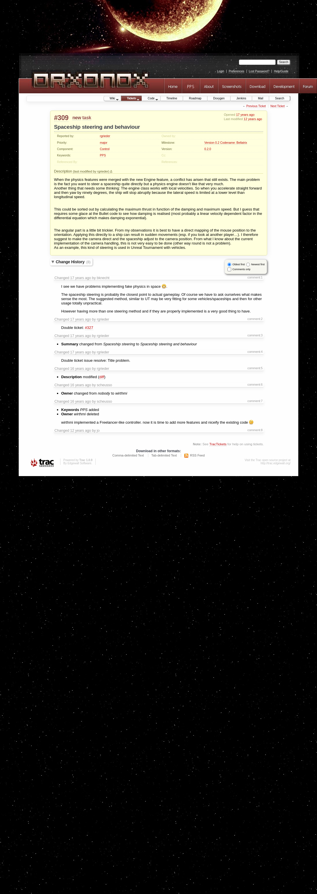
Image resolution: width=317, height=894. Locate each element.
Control (105, 149)
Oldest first (238, 264)
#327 (89, 327)
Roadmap (195, 98)
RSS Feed (197, 455)
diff (101, 377)
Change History (73, 262)
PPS (103, 155)
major (103, 142)
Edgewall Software (79, 463)
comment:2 (255, 319)
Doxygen (219, 98)
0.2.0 (207, 149)
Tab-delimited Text (164, 455)
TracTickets (218, 444)
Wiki (111, 99)
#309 (61, 118)
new (76, 117)
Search (279, 98)
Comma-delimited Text (128, 455)
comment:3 (255, 335)
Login (220, 71)
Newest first (258, 264)
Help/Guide (281, 71)
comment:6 (255, 384)
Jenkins (241, 98)
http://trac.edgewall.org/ (276, 463)
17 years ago (245, 114)
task (86, 117)
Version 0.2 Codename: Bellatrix (225, 142)
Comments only (241, 269)
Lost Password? (259, 71)
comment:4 (255, 351)
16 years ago (80, 368)
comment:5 (255, 368)
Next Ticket (277, 106)
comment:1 (255, 277)
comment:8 (255, 430)
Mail (260, 98)
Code (150, 99)
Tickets (130, 99)
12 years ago (253, 119)
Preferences (236, 71)
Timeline (171, 98)
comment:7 (255, 401)
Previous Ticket (256, 106)
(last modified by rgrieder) (91, 171)
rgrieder (105, 136)
